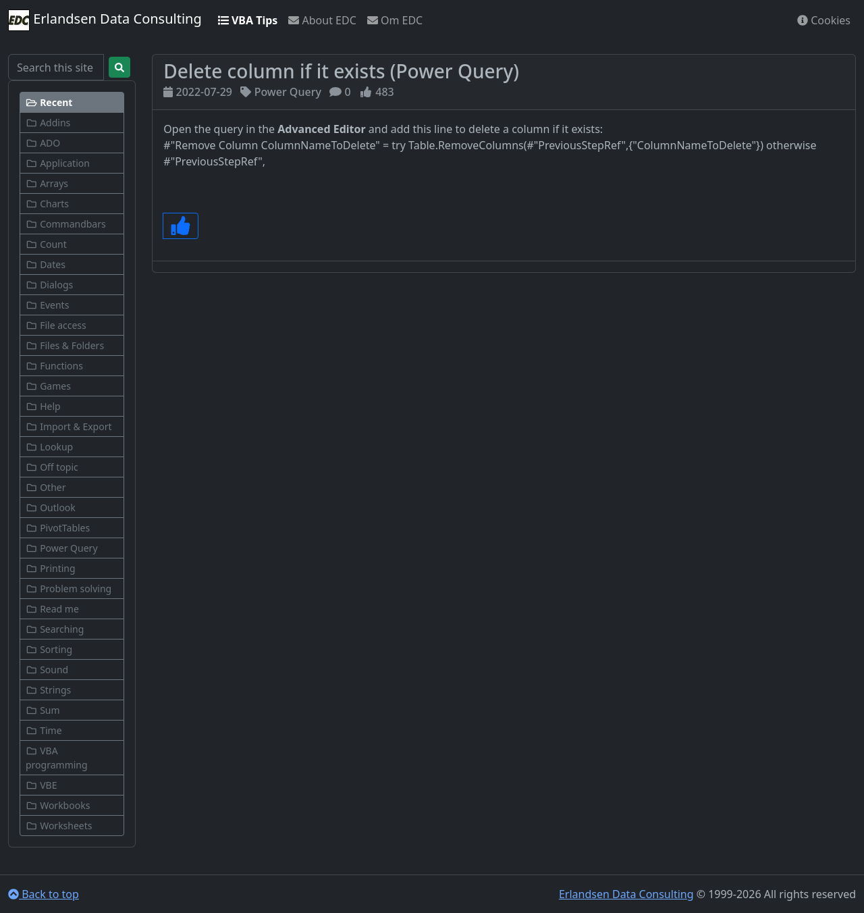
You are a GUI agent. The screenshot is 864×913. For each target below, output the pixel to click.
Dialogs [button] (49, 284)
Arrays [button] (47, 183)
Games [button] (48, 386)
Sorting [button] (49, 649)
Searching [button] (55, 629)
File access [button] (56, 325)
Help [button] (43, 406)
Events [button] (47, 304)
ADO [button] (43, 142)
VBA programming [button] (57, 757)
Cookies (823, 20)
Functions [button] (54, 365)
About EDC (322, 20)
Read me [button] (52, 608)
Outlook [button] (51, 507)
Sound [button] (47, 669)
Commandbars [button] (66, 223)
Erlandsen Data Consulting (105, 20)
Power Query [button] (62, 548)
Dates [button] (45, 264)
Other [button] (45, 487)
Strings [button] (48, 689)
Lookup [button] (49, 446)
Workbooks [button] (58, 805)
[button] (72, 102)
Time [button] (44, 730)
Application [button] (58, 163)
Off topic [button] (52, 467)
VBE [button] (41, 785)
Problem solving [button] (68, 588)
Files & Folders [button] (65, 345)
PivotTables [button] (58, 527)
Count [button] (46, 244)
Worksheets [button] (59, 825)
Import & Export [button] (69, 426)
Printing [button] (51, 568)
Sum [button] (43, 710)
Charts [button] (47, 203)
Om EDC (395, 20)
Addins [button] (48, 122)
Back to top (43, 894)
